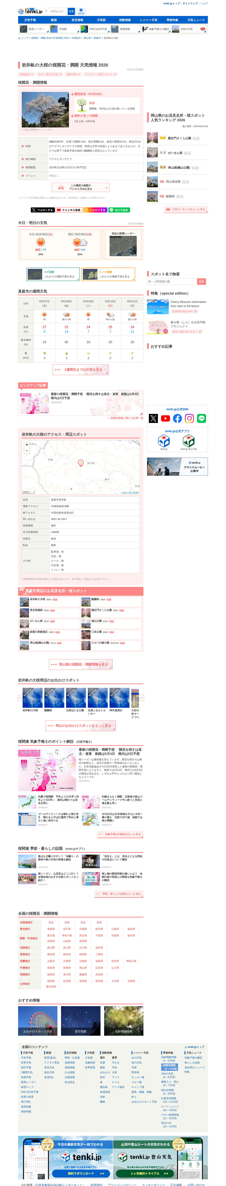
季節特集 (172, 20)
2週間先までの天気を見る (83, 369)
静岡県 (83, 954)
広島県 (99, 967)
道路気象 (26, 1106)
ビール (116, 1082)
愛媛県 (83, 974)
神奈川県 (67, 935)
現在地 (81, 13)
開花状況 (25, 74)
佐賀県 (67, 981)
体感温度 (105, 1091)
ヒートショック (171, 1108)
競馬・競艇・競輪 (141, 1091)
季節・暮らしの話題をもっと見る (122, 893)
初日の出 (171, 1124)
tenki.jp (30, 12)
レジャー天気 (148, 20)
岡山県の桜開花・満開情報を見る (83, 664)
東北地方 (25, 928)
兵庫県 (67, 961)
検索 (71, 11)
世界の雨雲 (27, 1096)
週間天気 (72, 74)
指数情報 (125, 20)
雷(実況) (48, 1077)
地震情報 (70, 1062)
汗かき (116, 1062)
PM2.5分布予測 (29, 1091)
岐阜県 (67, 954)
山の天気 (136, 1057)
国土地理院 (134, 493)
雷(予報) (25, 1101)
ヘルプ (204, 3)
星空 (102, 1077)
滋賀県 (99, 961)
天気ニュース (196, 20)
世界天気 (26, 1062)
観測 (54, 20)
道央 (83, 922)
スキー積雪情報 (171, 1116)
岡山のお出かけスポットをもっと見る (83, 726)
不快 (114, 1067)
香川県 (67, 974)
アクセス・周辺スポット (99, 74)
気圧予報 (26, 1067)
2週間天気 (27, 1072)
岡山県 (83, 967)
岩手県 (67, 928)
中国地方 (25, 967)
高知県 (99, 974)
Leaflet (124, 493)
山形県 (115, 928)
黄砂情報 (26, 1111)
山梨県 (67, 941)
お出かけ (105, 1072)
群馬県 (51, 941)
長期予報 (26, 1077)
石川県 (83, 947)
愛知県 (51, 954)
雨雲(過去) (50, 1057)
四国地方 (25, 974)
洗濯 (102, 1062)
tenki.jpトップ (172, 3)
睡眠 (102, 1101)
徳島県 (51, 974)
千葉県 (99, 935)
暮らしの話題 (192, 1062)
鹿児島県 (51, 986)
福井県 (99, 947)
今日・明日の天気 (48, 74)
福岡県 (51, 981)
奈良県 (115, 961)
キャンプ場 (137, 1087)
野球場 (135, 1072)
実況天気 (49, 1067)
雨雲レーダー (28, 1082)
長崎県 (83, 981)
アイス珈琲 (118, 1087)
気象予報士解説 (193, 1057)
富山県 (67, 947)
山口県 (115, 967)
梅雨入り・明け (171, 1083)
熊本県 (99, 981)
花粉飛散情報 (171, 1059)
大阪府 (51, 961)
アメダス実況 (51, 1062)
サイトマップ (190, 3)
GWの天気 (171, 1075)
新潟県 (51, 947)
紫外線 (104, 1087)
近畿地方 (25, 961)
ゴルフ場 (136, 1082)
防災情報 (77, 20)
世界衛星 (90, 1067)
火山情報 (70, 1072)
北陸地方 (25, 947)
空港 (134, 1067)
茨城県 (115, 935)
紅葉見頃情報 (171, 1100)
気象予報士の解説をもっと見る (123, 834)
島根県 (67, 967)
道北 (51, 922)
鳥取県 (51, 967)
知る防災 (70, 1082)
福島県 (131, 928)
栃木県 (131, 935)
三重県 (99, 954)
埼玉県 (83, 935)
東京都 (51, 935)
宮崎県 (131, 981)
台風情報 (70, 1077)
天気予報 (30, 20)
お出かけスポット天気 (144, 1101)
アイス (116, 1077)
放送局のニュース (195, 1067)
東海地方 (25, 954)
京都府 (83, 961)
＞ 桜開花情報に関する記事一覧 (125, 418)
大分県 (115, 981)
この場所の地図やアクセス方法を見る (80, 187)
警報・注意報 (72, 1057)
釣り (134, 1096)
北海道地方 (26, 922)
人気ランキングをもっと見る (188, 209)
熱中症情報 (171, 1092)
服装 (102, 1067)
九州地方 (25, 983)
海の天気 (136, 1062)
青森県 (51, 928)
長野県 (83, 941)
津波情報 (70, 1067)
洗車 (102, 1096)
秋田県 (99, 928)
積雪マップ (27, 1087)
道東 (67, 922)
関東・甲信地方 (29, 938)
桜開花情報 (170, 1067)
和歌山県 (131, 961)
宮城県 (83, 928)
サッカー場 (137, 1077)
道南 (99, 922)
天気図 (101, 20)
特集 (187, 1071)
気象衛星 (90, 1062)
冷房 (114, 1072)
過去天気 (49, 1072)
